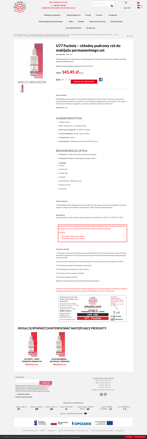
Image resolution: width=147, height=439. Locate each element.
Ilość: (58, 79)
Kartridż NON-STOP (73, 28)
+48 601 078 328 (59, 5)
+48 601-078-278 (104, 387)
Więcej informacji (140, 437)
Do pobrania (90, 28)
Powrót (130, 36)
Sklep (71, 21)
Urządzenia (113, 15)
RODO (42, 430)
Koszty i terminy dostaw (66, 430)
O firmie (99, 15)
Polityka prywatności (30, 430)
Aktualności (120, 430)
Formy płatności (83, 430)
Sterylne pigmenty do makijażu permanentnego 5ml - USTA (94, 34)
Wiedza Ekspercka (73, 15)
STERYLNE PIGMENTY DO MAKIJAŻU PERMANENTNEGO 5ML (48, 34)
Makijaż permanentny (52, 15)
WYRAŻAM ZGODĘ (22, 394)
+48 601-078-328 (104, 385)
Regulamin (51, 430)
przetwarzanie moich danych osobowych (36, 385)
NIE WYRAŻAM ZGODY (23, 397)
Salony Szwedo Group (97, 21)
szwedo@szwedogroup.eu (105, 390)
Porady (88, 15)
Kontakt (81, 21)
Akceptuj (129, 437)
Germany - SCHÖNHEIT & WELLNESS (73, 413)
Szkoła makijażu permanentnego (50, 21)
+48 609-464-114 (104, 383)
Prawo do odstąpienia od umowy (102, 430)
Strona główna (20, 34)
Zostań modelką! (116, 21)
